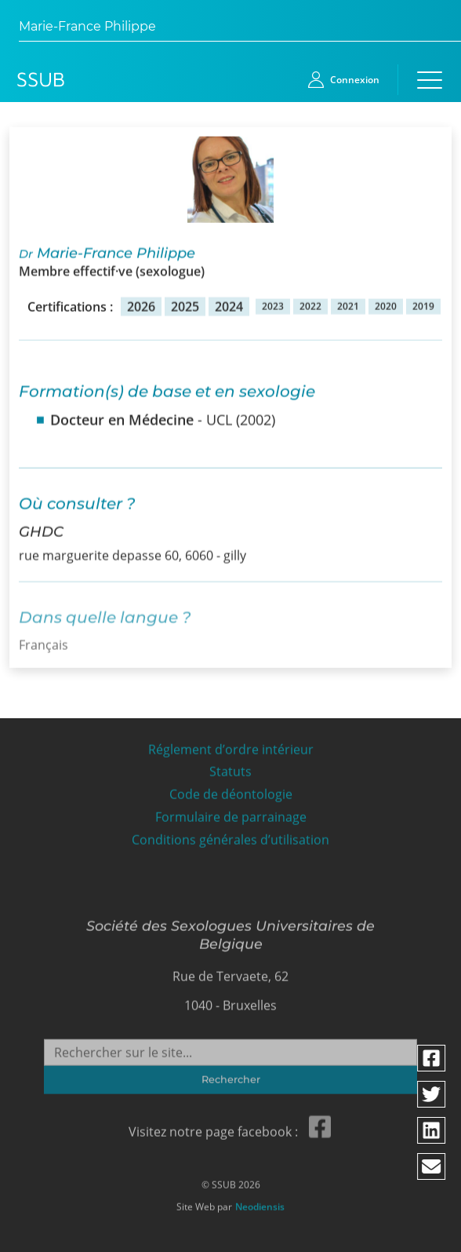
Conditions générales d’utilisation (230, 836)
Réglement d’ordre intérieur (231, 746)
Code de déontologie (230, 791)
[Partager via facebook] (432, 1058)
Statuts (230, 768)
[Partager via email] (432, 1166)
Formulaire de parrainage (231, 813)
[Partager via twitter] (432, 1094)
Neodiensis (260, 1202)
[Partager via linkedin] (432, 1130)
